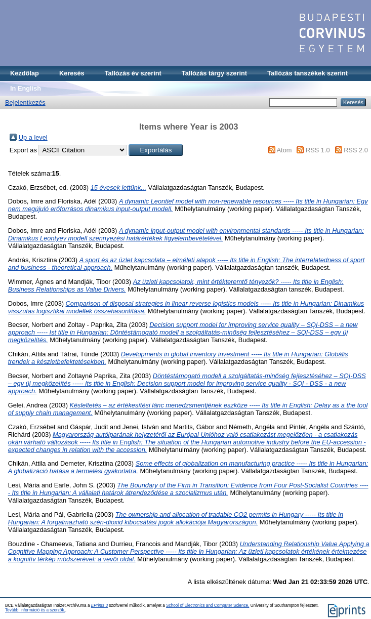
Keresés (72, 73)
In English (25, 88)
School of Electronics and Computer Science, (207, 605)
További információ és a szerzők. (35, 610)
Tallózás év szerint (133, 73)
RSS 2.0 (356, 150)
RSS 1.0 (318, 150)
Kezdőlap (24, 73)
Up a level (33, 137)
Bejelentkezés (25, 102)
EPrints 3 (99, 605)
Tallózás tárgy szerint (214, 73)
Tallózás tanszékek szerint (307, 73)
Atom (284, 150)
